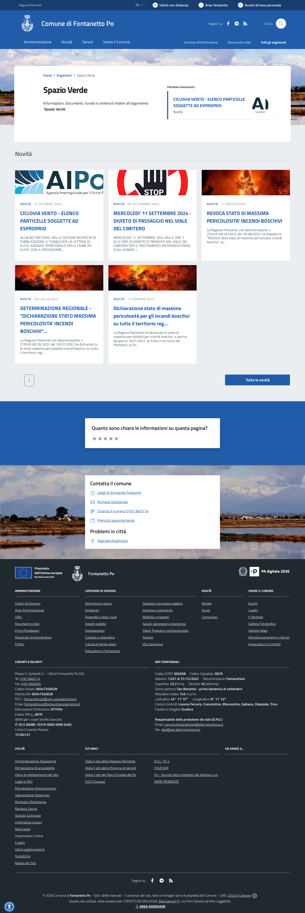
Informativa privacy (28, 822)
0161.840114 (30, 678)
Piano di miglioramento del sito (36, 774)
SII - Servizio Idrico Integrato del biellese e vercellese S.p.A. (195, 774)
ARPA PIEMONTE (166, 781)
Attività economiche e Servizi (268, 637)
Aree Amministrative (29, 610)
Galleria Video (257, 630)
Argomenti (64, 75)
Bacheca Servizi (26, 808)
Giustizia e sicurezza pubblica (163, 603)
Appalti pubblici (95, 623)
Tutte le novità (258, 380)
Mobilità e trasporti (156, 616)
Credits (20, 842)
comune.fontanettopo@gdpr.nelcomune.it (193, 724)
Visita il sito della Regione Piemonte (110, 761)
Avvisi (206, 610)
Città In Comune (239, 895)
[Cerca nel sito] (281, 23)
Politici (19, 644)
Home (47, 75)
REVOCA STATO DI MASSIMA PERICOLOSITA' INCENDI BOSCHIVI (244, 217)
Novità (26, 204)
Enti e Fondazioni (27, 630)
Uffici (18, 616)
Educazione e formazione (102, 650)
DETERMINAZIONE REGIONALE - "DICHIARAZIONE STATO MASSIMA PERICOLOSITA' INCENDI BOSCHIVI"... (58, 319)
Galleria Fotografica (262, 623)
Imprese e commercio (157, 610)
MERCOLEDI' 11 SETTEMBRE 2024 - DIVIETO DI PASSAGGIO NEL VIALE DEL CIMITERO (152, 220)
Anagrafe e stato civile (101, 616)
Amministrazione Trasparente (35, 761)
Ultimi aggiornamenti (30, 849)
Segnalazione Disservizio (32, 795)
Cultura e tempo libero (100, 644)
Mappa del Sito (25, 862)
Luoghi (253, 610)
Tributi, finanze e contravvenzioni (166, 630)
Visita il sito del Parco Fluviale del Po (110, 774)
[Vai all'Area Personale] (259, 5)
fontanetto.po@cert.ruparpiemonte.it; (50, 699)
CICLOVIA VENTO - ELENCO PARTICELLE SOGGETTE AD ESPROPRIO (209, 102)
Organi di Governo (27, 603)
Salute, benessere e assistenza (164, 623)
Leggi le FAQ (24, 781)
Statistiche (22, 856)
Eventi (252, 603)
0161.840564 (31, 683)
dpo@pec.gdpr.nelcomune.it (181, 729)
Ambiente (92, 610)
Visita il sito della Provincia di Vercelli (110, 767)
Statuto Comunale (28, 815)
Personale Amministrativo (33, 637)
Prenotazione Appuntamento (35, 788)
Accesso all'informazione (201, 42)
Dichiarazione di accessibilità (35, 767)
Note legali (22, 829)
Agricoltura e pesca (98, 603)
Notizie (206, 603)
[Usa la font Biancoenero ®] (170, 5)
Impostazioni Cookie (29, 835)
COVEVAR (161, 767)
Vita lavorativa (153, 644)
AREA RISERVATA (149, 906)
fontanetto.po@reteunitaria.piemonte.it (52, 704)
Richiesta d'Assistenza (30, 801)
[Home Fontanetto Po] (66, 23)
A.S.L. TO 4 (161, 761)
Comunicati (209, 616)
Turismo (148, 637)
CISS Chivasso (95, 781)
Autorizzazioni (95, 630)
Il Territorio (255, 616)
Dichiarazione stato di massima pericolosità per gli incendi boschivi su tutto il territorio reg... (151, 315)
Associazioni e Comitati (264, 644)
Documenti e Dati (27, 623)
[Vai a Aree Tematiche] (213, 5)
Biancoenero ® (169, 901)
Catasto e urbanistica (100, 637)
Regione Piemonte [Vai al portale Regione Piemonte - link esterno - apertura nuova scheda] (30, 5)
